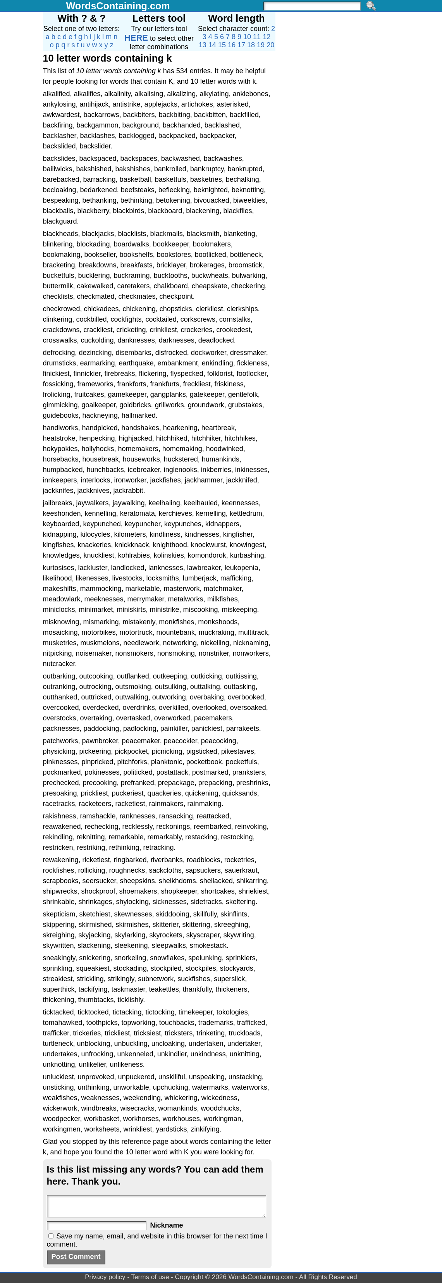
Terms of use (150, 1277)
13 (202, 45)
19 (261, 45)
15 (222, 45)
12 (266, 37)
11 (257, 37)
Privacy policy (105, 1277)
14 (212, 45)
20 (270, 45)
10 (247, 37)
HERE (136, 38)
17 (241, 45)
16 (232, 45)
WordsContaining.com (118, 5)
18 (251, 45)
